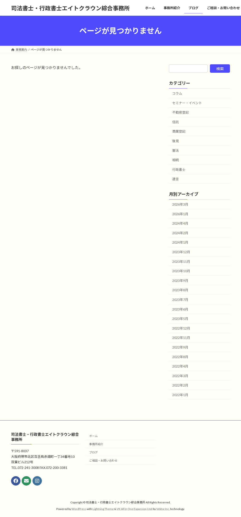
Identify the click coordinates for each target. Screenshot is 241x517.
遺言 (175, 179)
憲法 (175, 151)
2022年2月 (180, 385)
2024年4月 (180, 223)
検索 (220, 68)
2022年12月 (181, 328)
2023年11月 (181, 262)
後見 (175, 141)
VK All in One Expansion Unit (135, 509)
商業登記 (178, 132)
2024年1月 (180, 243)
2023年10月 (181, 271)
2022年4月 (180, 366)
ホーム (93, 436)
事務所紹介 (96, 444)
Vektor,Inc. (163, 509)
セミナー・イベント (187, 103)
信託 (175, 122)
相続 (175, 160)
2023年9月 (180, 281)
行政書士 (178, 170)
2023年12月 (181, 252)
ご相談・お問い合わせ (103, 460)
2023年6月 (180, 309)
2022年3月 (180, 376)
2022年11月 (181, 338)
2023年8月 (180, 290)
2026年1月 (180, 214)
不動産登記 (180, 112)
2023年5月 (180, 319)
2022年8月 (180, 357)
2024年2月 (180, 233)
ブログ (93, 452)
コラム (177, 93)
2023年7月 (180, 300)
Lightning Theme (103, 509)
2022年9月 (180, 347)
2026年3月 (180, 204)
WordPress (79, 509)
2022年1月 (180, 395)
